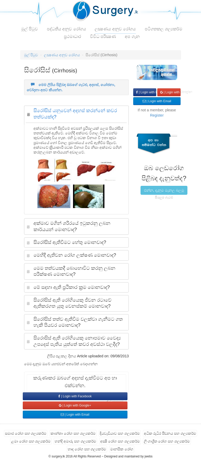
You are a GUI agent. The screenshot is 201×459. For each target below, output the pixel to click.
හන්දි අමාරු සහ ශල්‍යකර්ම (75, 441)
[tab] (76, 115)
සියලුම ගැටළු (164, 197)
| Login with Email (75, 414)
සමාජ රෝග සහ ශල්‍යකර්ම (26, 433)
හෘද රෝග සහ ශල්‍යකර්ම (87, 449)
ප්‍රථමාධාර (72, 36)
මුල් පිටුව (29, 29)
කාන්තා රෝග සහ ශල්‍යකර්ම (73, 433)
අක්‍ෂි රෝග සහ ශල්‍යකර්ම (120, 441)
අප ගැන (132, 36)
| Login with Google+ (75, 405)
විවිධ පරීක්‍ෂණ (103, 36)
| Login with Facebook (75, 396)
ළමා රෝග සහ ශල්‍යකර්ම (31, 441)
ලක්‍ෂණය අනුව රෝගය (115, 29)
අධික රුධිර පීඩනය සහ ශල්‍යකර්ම (170, 433)
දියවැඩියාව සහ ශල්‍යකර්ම (120, 433)
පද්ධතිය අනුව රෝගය (66, 29)
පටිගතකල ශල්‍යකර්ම (163, 29)
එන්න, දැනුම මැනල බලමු (164, 190)
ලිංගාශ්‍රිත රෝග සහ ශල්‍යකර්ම (167, 441)
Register (157, 115)
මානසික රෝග (121, 449)
